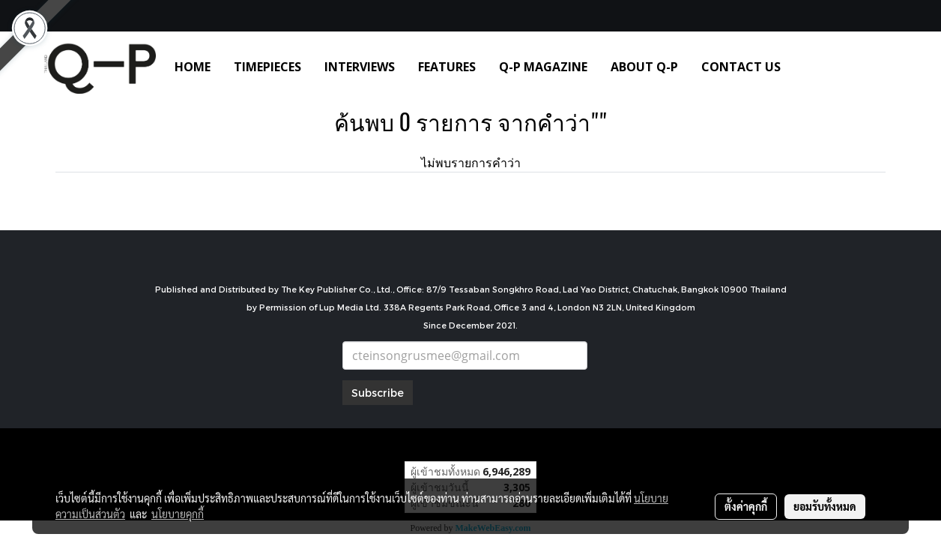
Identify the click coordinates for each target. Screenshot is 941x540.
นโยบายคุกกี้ (177, 513)
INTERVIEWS (359, 66)
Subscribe (377, 392)
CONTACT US (741, 66)
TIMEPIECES (267, 66)
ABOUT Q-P (644, 66)
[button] (814, 67)
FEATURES (447, 66)
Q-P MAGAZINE (543, 66)
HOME (193, 66)
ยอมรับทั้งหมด (824, 506)
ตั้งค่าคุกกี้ (745, 506)
